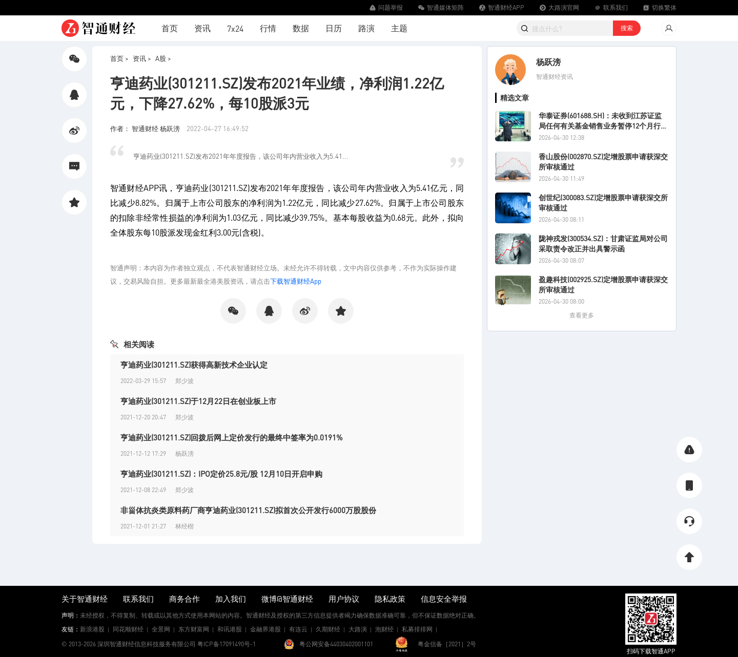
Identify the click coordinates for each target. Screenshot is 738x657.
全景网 (161, 629)
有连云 (298, 629)
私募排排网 (417, 629)
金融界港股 (265, 629)
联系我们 (138, 599)
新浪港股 (92, 629)
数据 (301, 28)
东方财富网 (193, 629)
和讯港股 (229, 629)
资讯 (202, 28)
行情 (268, 28)
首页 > (119, 58)
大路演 (357, 629)
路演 (366, 28)
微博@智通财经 (287, 599)
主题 (399, 28)
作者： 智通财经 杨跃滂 (145, 128)
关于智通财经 (84, 599)
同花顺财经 (128, 629)
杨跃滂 (548, 61)
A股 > (163, 58)
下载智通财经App (295, 281)
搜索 (627, 28)
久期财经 (328, 629)
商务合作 (184, 599)
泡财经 (384, 629)
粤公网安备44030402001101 (336, 644)
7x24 (235, 28)
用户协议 (344, 599)
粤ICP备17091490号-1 (226, 644)
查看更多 (581, 315)
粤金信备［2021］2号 (447, 644)
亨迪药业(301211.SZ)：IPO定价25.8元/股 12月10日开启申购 (221, 474)
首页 (169, 28)
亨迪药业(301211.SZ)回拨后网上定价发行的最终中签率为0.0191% (231, 437)
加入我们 (230, 599)
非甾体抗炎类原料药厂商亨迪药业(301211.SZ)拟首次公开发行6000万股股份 (248, 510)
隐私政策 (390, 599)
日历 (333, 28)
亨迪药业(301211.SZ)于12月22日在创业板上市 (198, 401)
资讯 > (142, 58)
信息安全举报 (444, 599)
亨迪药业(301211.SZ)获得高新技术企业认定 (194, 364)
